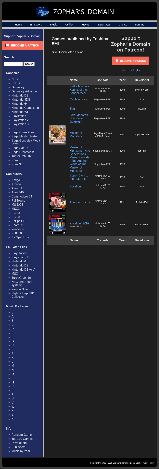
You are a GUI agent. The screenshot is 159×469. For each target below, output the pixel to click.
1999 (122, 99)
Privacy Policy (148, 463)
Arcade (16, 184)
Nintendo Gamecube (25, 107)
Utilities (69, 24)
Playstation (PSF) (102, 99)
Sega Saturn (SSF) (102, 151)
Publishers (19, 447)
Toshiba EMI (142, 202)
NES (15, 79)
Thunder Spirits (80, 202)
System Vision (142, 90)
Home (18, 24)
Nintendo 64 (20, 103)
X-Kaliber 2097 (79, 223)
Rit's (142, 99)
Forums (139, 24)
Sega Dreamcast (23, 152)
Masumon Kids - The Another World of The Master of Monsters (79, 164)
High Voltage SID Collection (23, 295)
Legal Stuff (135, 463)
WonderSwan (20, 289)
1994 (122, 224)
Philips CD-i (19, 221)
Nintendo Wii (20, 111)
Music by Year (21, 451)
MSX (15, 273)
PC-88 (16, 212)
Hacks (85, 24)
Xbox (15, 160)
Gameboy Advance (24, 91)
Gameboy (18, 87)
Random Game (22, 434)
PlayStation (19, 253)
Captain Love (78, 99)
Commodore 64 (22, 196)
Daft (142, 177)
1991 (122, 134)
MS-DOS (17, 204)
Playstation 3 (20, 124)
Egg (72, 108)
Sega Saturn (20, 148)
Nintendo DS (20, 95)
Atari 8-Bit (18, 192)
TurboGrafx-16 (21, 156)
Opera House (142, 134)
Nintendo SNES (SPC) (102, 89)
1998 (122, 108)
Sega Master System (25, 136)
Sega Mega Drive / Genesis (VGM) (102, 134)
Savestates (104, 24)
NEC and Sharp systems (22, 283)
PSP (15, 128)
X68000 (17, 233)
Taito (142, 186)
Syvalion (75, 186)
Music (53, 24)
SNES (16, 83)
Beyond (142, 108)
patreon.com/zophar (131, 70)
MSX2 (16, 208)
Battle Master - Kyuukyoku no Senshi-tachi (79, 90)
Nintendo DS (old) (23, 269)
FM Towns (18, 200)
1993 (122, 90)
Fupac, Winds (142, 224)
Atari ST (17, 188)
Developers (19, 442)
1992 (122, 186)
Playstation (19, 116)
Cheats (123, 24)
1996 (122, 151)
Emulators (36, 24)
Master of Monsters (76, 134)
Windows (18, 229)
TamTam (142, 151)
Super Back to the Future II (79, 177)
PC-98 (16, 217)
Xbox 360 (18, 164)
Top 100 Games (22, 438)
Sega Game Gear (23, 132)
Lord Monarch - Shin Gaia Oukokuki (80, 118)
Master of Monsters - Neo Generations (80, 151)
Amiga (16, 180)
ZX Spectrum (20, 237)
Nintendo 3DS (21, 99)
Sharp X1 (18, 225)
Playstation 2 (20, 120)
